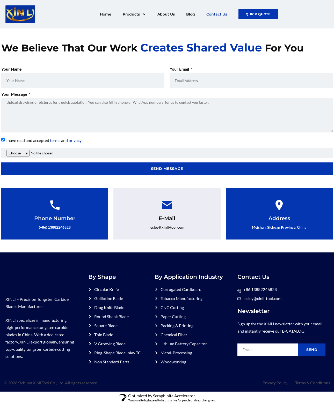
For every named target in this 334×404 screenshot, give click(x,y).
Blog (190, 14)
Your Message (14, 94)
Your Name (11, 69)
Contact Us (216, 14)
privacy (75, 140)
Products (134, 14)
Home (105, 14)
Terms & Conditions (312, 382)
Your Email (180, 69)
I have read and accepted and (43, 140)
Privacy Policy (275, 382)
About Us (166, 14)
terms (55, 140)
